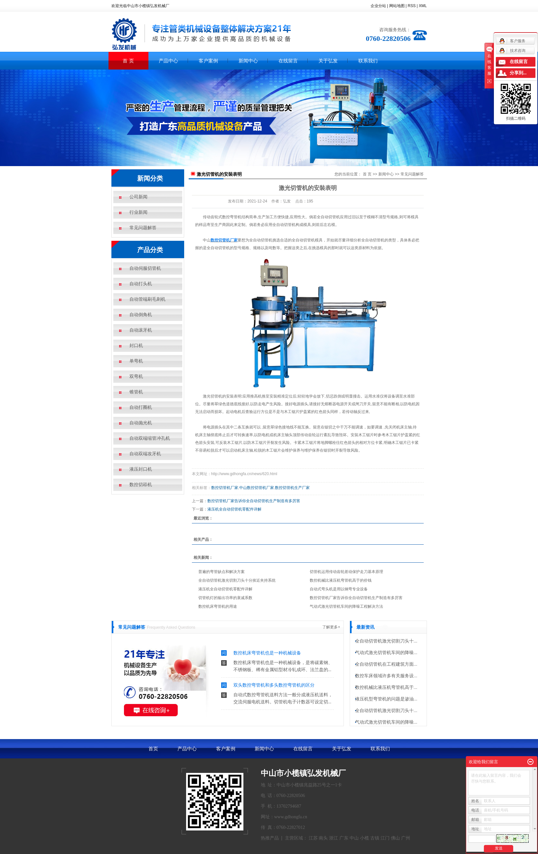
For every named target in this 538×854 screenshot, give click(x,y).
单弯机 (136, 361)
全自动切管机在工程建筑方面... (386, 665)
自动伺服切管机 (145, 268)
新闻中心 (248, 60)
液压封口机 (140, 469)
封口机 (136, 345)
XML (423, 6)
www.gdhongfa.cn (290, 816)
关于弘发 (328, 60)
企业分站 (378, 6)
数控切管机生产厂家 (292, 487)
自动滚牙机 (140, 330)
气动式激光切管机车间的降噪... (386, 654)
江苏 (313, 837)
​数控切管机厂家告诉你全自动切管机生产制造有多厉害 (253, 501)
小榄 (364, 837)
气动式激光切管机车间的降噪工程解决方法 (346, 606)
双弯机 (136, 376)
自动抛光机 (140, 422)
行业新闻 (138, 212)
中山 (354, 837)
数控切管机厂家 (224, 487)
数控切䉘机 (140, 484)
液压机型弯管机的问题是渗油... (386, 700)
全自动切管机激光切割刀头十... (386, 642)
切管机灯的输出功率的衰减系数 (225, 598)
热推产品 (270, 837)
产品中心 (168, 60)
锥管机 (136, 391)
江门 (385, 837)
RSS (412, 6)
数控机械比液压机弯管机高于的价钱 (341, 580)
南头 (323, 837)
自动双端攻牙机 (145, 453)
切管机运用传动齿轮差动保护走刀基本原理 (346, 571)
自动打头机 (140, 283)
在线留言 (288, 60)
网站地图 (397, 6)
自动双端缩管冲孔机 (149, 438)
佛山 (395, 837)
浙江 (333, 837)
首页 (153, 748)
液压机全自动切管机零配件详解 (234, 509)
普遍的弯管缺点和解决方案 (221, 571)
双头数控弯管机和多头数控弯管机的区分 (274, 685)
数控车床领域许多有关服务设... (386, 677)
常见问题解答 (142, 227)
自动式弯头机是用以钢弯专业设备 (339, 589)
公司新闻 (138, 196)
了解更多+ (331, 627)
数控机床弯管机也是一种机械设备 (267, 652)
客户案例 (208, 60)
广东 (343, 837)
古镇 (374, 837)
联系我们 (368, 60)
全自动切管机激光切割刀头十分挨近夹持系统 (237, 580)
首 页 (128, 60)
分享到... (518, 72)
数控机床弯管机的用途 (217, 606)
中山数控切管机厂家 (256, 487)
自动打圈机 (140, 407)
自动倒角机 (140, 314)
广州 (405, 837)
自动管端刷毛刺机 (147, 299)
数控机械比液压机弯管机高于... (386, 688)
